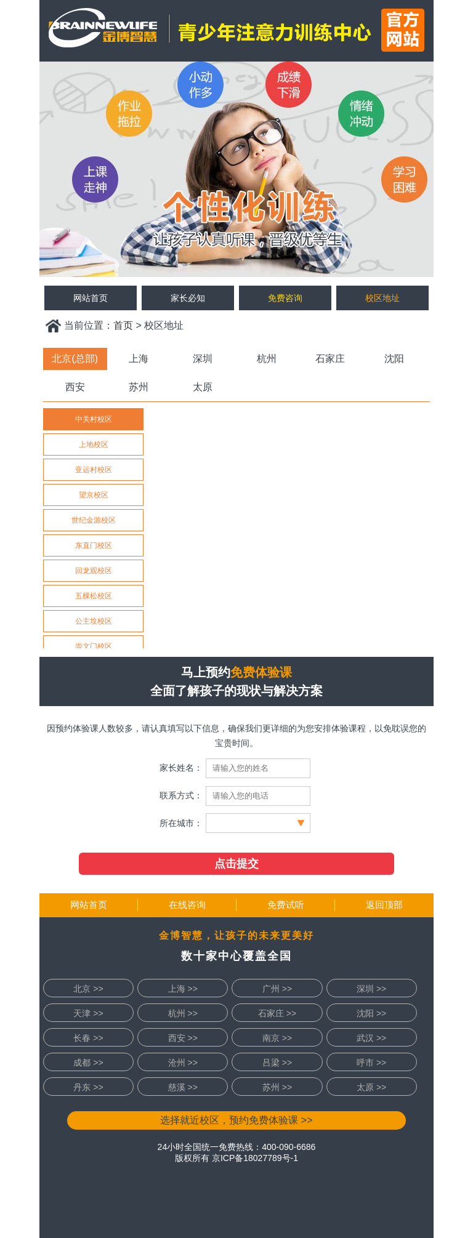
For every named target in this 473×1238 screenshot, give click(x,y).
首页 (123, 325)
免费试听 (285, 904)
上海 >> (183, 989)
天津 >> (88, 1013)
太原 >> (371, 1087)
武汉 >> (371, 1038)
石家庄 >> (277, 1013)
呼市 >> (371, 1062)
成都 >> (88, 1062)
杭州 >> (183, 1013)
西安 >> (183, 1038)
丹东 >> (88, 1087)
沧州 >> (183, 1062)
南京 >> (277, 1038)
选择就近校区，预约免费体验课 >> (236, 1120)
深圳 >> (371, 989)
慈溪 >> (183, 1087)
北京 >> (88, 989)
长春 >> (88, 1038)
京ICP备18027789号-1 (255, 1158)
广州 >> (277, 989)
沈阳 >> (371, 1013)
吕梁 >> (277, 1062)
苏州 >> (277, 1087)
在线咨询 (187, 904)
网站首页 (88, 904)
